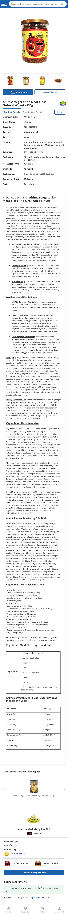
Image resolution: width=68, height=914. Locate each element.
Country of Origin (11, 179)
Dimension (8, 152)
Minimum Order (10, 117)
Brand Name (9, 122)
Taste (6, 137)
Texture (7, 132)
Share (60, 112)
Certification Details (33, 112)
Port (5, 184)
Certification (9, 174)
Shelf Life (7, 169)
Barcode (7, 127)
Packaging (8, 157)
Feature (6, 142)
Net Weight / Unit (11, 163)
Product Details (12, 112)
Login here (35, 897)
